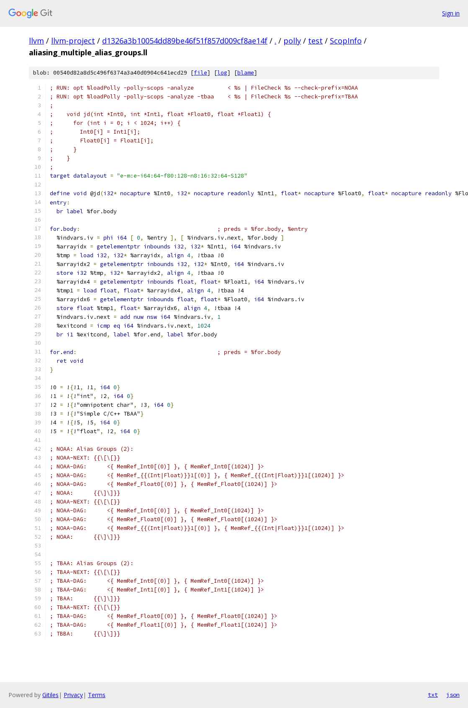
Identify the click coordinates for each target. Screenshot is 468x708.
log (222, 72)
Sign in (451, 13)
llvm (36, 41)
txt (433, 694)
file (200, 72)
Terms (96, 695)
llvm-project (73, 41)
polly (292, 41)
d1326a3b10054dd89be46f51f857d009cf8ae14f (184, 41)
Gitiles (50, 695)
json (453, 694)
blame (245, 72)
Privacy (73, 695)
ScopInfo (346, 41)
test (315, 41)
